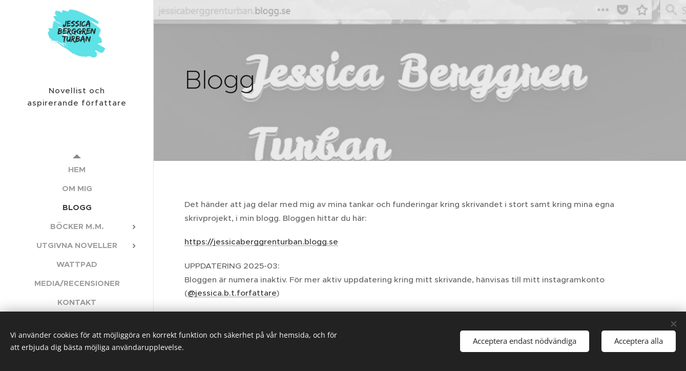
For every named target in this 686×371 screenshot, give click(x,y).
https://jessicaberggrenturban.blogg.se (261, 241)
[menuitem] (77, 169)
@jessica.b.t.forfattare (232, 293)
